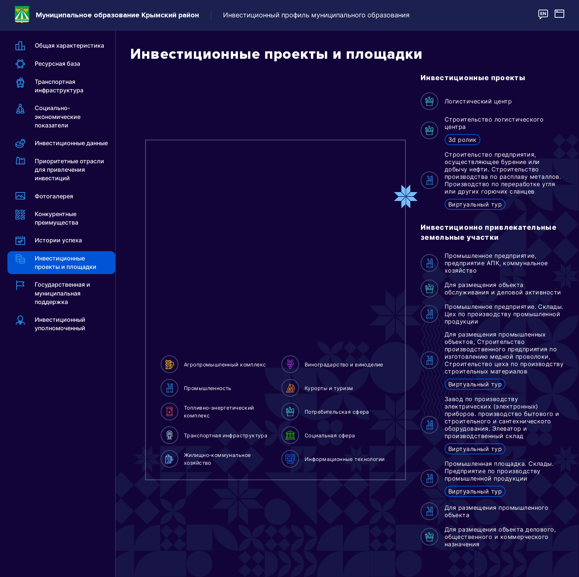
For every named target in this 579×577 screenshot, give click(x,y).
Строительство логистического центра (494, 123)
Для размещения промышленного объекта (496, 511)
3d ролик (462, 139)
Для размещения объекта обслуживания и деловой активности (503, 288)
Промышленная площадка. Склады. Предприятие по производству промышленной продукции (499, 471)
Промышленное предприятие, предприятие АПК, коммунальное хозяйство (496, 263)
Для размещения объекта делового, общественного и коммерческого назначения (500, 537)
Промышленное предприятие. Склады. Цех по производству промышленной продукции (504, 314)
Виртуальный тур (475, 204)
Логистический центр (478, 101)
